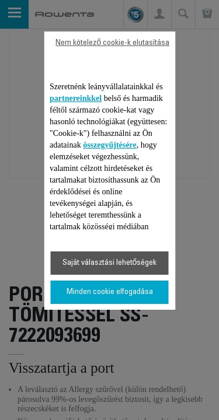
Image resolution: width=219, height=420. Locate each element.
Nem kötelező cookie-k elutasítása (112, 43)
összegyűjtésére (110, 145)
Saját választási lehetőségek (109, 263)
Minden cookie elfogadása (110, 292)
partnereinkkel (76, 98)
